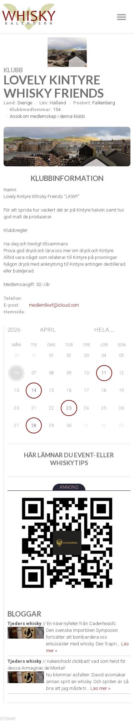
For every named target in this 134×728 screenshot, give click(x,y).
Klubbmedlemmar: (31, 109)
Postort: (82, 102)
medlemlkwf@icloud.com (54, 305)
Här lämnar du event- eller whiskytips (69, 459)
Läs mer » (100, 688)
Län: (44, 102)
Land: (10, 102)
